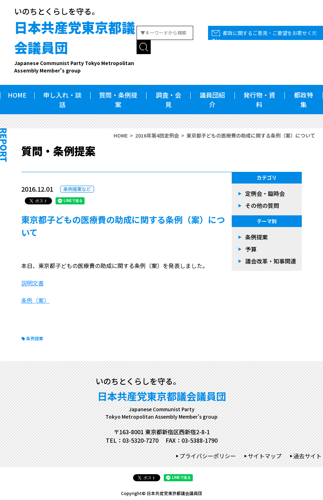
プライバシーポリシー (207, 456)
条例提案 (34, 338)
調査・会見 (168, 99)
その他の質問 (262, 205)
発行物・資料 (259, 99)
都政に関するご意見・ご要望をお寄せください (264, 36)
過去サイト (307, 456)
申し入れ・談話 (62, 99)
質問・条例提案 (118, 99)
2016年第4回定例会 (157, 135)
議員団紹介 (212, 99)
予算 (250, 249)
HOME (17, 94)
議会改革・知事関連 (270, 261)
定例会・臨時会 (265, 193)
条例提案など (77, 189)
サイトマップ (265, 456)
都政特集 (303, 99)
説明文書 (32, 283)
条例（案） (35, 300)
